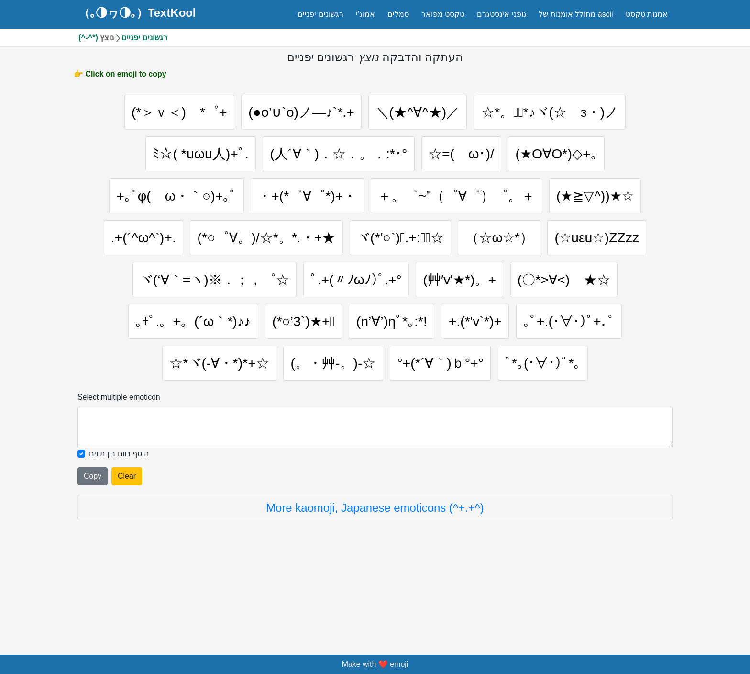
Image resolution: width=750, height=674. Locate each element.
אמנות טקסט (647, 14)
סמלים (398, 14)
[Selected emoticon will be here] (375, 508)
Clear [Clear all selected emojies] (127, 557)
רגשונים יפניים (320, 14)
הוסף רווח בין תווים (119, 534)
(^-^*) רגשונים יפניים (122, 38)
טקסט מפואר (442, 14)
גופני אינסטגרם (501, 14)
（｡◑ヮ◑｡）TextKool (137, 13)
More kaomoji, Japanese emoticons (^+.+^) (375, 588)
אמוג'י (365, 14)
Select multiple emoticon (118, 478)
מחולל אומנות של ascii (576, 14)
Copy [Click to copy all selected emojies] (92, 557)
